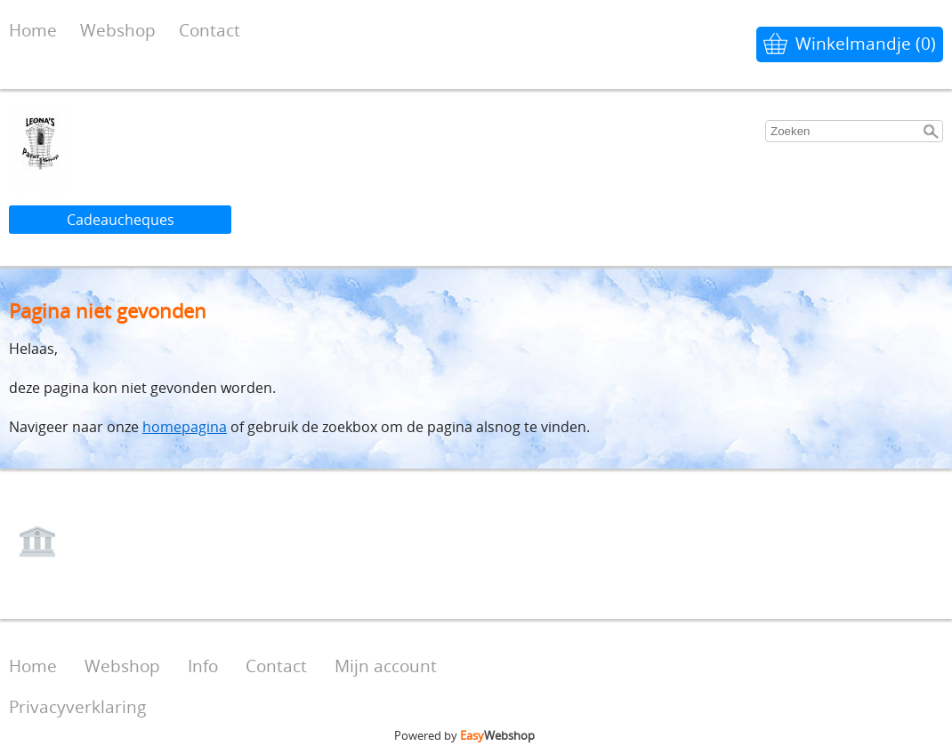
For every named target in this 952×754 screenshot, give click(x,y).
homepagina (184, 427)
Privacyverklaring (77, 706)
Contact (209, 30)
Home (33, 30)
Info (203, 666)
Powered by (464, 735)
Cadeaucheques (120, 219)
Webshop (118, 30)
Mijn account (386, 666)
